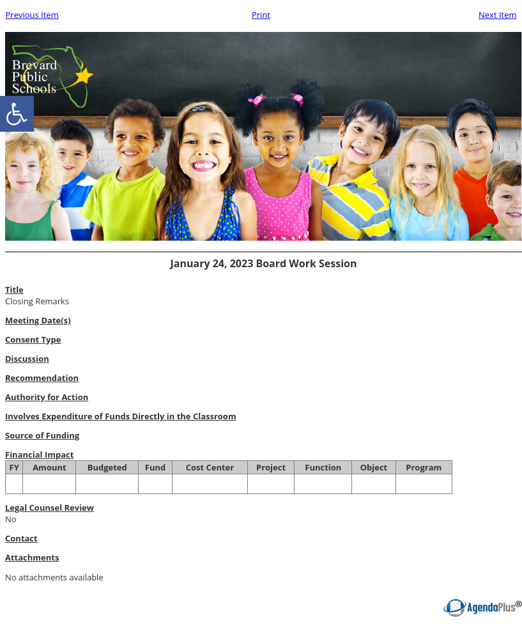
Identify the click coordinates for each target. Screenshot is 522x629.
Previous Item (32, 14)
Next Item (498, 14)
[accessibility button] (17, 114)
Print (261, 14)
